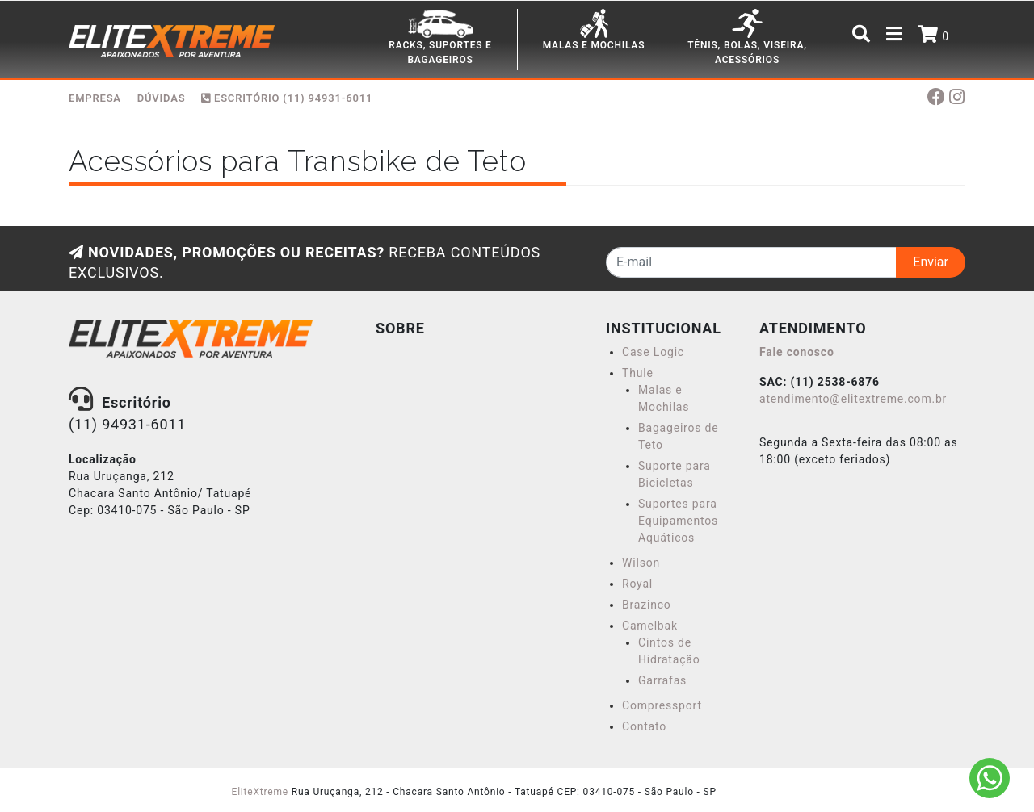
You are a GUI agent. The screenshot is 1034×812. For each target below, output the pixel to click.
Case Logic (653, 351)
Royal (637, 583)
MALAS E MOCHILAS (594, 45)
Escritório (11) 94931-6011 (286, 98)
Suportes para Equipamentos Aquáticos (678, 520)
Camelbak (650, 625)
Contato (644, 726)
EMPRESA (95, 98)
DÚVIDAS (161, 98)
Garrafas (662, 680)
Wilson (641, 562)
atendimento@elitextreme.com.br (853, 398)
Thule (638, 372)
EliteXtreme (260, 791)
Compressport (662, 705)
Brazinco (646, 604)
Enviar (930, 262)
